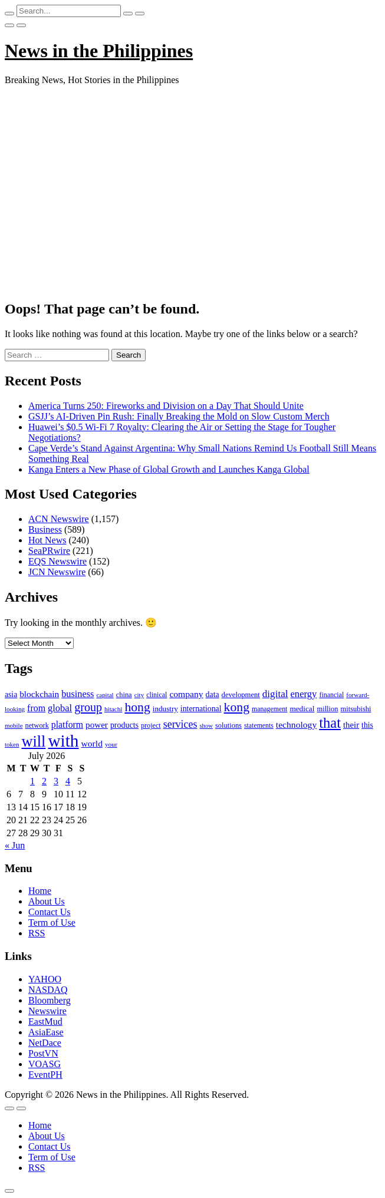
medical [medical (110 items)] (301, 708)
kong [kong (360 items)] (236, 707)
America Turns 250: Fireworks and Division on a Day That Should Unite (166, 406)
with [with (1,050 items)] (63, 740)
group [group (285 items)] (88, 707)
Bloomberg (49, 1000)
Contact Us (49, 912)
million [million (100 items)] (327, 709)
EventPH (45, 1075)
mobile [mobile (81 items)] (14, 725)
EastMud (45, 1022)
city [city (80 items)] (139, 694)
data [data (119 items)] (212, 694)
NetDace (44, 1043)
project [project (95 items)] (151, 725)
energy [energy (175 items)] (304, 693)
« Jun (15, 845)
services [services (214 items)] (180, 724)
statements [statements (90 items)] (259, 725)
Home (39, 891)
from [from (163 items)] (36, 708)
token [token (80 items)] (12, 744)
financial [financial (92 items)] (331, 695)
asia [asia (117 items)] (11, 694)
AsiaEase (46, 1032)
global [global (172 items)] (60, 708)
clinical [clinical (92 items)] (156, 695)
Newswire (47, 1011)
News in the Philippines (99, 50)
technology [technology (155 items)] (296, 725)
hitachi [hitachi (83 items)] (113, 708)
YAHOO (44, 979)
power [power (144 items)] (96, 725)
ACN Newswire (58, 519)
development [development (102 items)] (241, 695)
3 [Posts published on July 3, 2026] (56, 781)
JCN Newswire (56, 572)
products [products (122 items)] (124, 725)
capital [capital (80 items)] (104, 694)
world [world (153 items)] (92, 743)
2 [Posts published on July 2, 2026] (44, 781)
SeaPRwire (49, 551)
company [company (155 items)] (186, 694)
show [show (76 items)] (206, 725)
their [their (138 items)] (351, 725)
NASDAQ (48, 990)
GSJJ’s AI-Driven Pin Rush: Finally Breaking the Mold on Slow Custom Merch (179, 416)
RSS (36, 933)
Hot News (47, 540)
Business (45, 529)
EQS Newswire (57, 561)
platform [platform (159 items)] (67, 725)
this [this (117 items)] (367, 725)
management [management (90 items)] (269, 709)
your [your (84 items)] (111, 744)
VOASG (44, 1064)
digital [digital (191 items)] (275, 693)
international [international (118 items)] (201, 708)
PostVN (43, 1053)
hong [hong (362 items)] (137, 707)
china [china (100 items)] (124, 695)
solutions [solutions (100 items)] (228, 725)
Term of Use (51, 923)
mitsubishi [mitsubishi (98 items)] (356, 709)
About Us (46, 901)
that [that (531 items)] (330, 723)
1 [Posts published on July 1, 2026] (32, 781)
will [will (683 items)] (33, 741)
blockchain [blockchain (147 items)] (39, 694)
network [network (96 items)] (37, 725)
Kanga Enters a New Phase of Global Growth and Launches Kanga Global (169, 469)
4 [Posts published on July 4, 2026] (67, 781)
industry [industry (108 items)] (165, 708)
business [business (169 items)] (77, 693)
